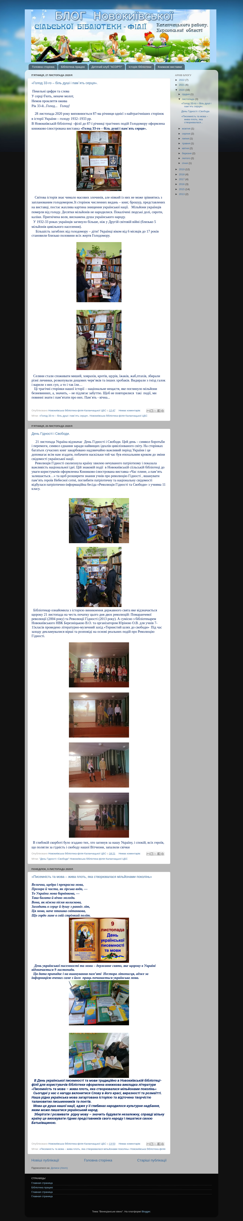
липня (186, 138)
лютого (186, 158)
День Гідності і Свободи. (51, 434)
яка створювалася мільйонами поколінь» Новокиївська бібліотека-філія (123, 1149)
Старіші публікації (152, 1160)
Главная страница (42, 1183)
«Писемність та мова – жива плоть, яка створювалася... (194, 119)
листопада (188, 99)
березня (187, 153)
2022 (182, 80)
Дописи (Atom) (59, 1168)
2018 (182, 174)
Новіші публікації (45, 1160)
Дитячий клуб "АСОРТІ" (106, 66)
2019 (182, 169)
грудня (186, 94)
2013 (182, 194)
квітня (186, 148)
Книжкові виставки (170, 66)
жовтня (186, 128)
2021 (182, 84)
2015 (182, 189)
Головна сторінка (43, 66)
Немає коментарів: (130, 410)
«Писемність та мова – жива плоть (59, 1149)
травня (186, 143)
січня (185, 163)
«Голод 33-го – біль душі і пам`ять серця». (65, 83)
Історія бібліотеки (140, 66)
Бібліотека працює (73, 66)
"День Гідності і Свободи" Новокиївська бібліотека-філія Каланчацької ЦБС (83, 858)
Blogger (146, 1211)
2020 (182, 89)
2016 (182, 184)
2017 (182, 179)
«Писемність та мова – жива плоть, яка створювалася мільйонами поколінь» (92, 877)
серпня (186, 133)
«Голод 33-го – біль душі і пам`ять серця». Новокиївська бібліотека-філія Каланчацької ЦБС (93, 415)
